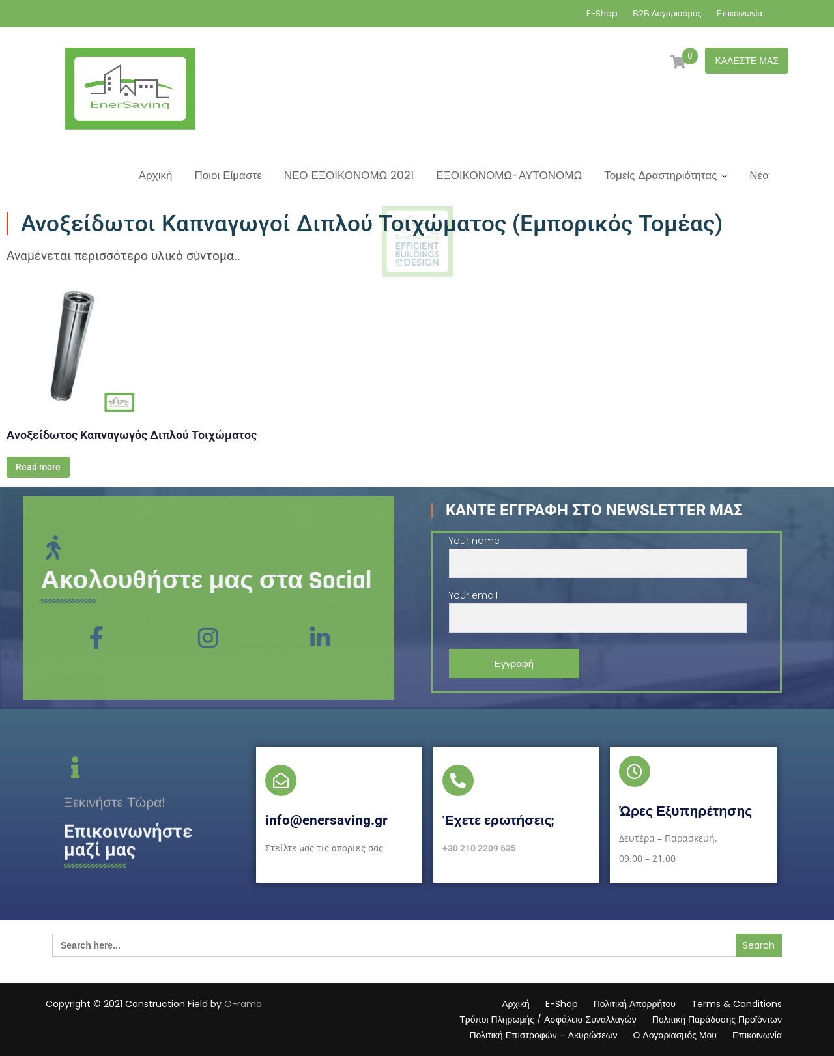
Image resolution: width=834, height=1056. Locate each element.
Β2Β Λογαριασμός (667, 13)
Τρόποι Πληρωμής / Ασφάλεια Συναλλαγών (548, 1019)
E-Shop (602, 13)
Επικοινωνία (739, 13)
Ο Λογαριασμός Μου (675, 1035)
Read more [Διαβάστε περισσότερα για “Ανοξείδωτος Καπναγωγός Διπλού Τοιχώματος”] (38, 467)
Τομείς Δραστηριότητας (660, 175)
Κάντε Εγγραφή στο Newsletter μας (594, 510)
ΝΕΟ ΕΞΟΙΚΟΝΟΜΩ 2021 (349, 175)
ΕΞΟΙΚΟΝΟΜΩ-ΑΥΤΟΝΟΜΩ (509, 175)
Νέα (759, 175)
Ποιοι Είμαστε (227, 175)
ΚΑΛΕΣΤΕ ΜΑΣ (747, 60)
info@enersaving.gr (326, 820)
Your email (598, 607)
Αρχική (156, 175)
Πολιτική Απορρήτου (635, 1003)
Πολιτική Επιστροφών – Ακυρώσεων (543, 1035)
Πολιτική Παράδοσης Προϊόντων (717, 1019)
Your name (598, 552)
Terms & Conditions (736, 1003)
